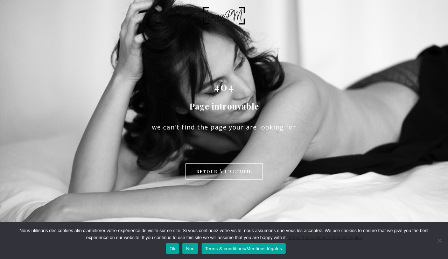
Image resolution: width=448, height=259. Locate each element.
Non (190, 248)
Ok (172, 248)
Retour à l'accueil (224, 171)
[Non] (439, 240)
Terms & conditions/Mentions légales (325, 237)
